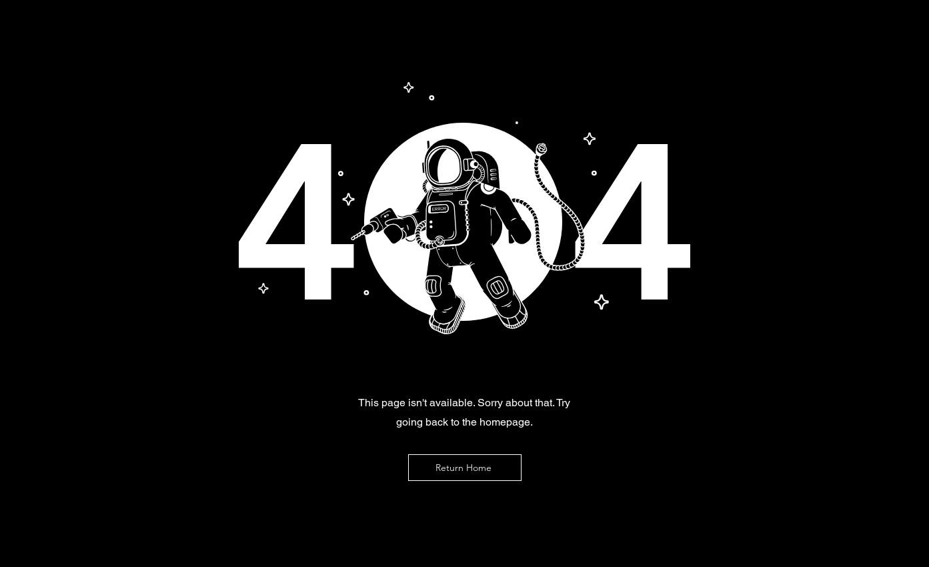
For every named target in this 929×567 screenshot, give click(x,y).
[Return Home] (465, 467)
